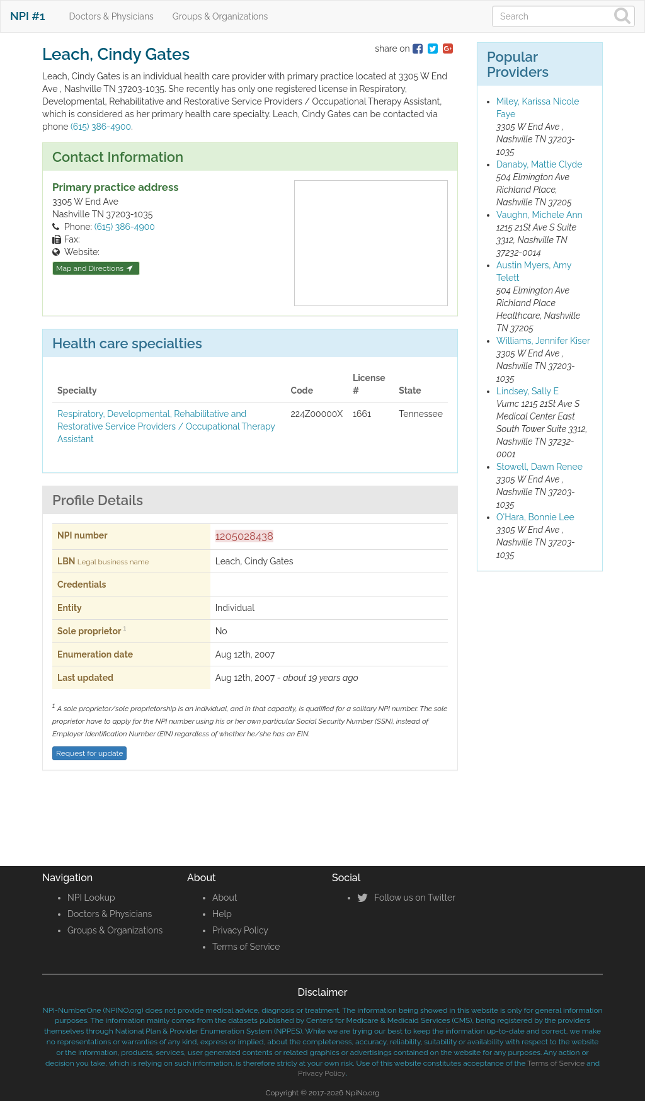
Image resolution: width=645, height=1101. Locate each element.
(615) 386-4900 (101, 127)
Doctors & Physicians (111, 16)
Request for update (89, 753)
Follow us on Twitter (406, 898)
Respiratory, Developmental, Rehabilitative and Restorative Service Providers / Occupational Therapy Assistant (166, 426)
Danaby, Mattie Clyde (539, 164)
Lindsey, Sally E (527, 391)
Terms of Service (246, 947)
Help (222, 914)
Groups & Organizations (220, 16)
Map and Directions (94, 268)
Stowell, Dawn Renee (539, 467)
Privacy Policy (240, 930)
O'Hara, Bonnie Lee (535, 517)
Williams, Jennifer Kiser (543, 341)
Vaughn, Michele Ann (539, 215)
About (224, 898)
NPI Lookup (91, 898)
